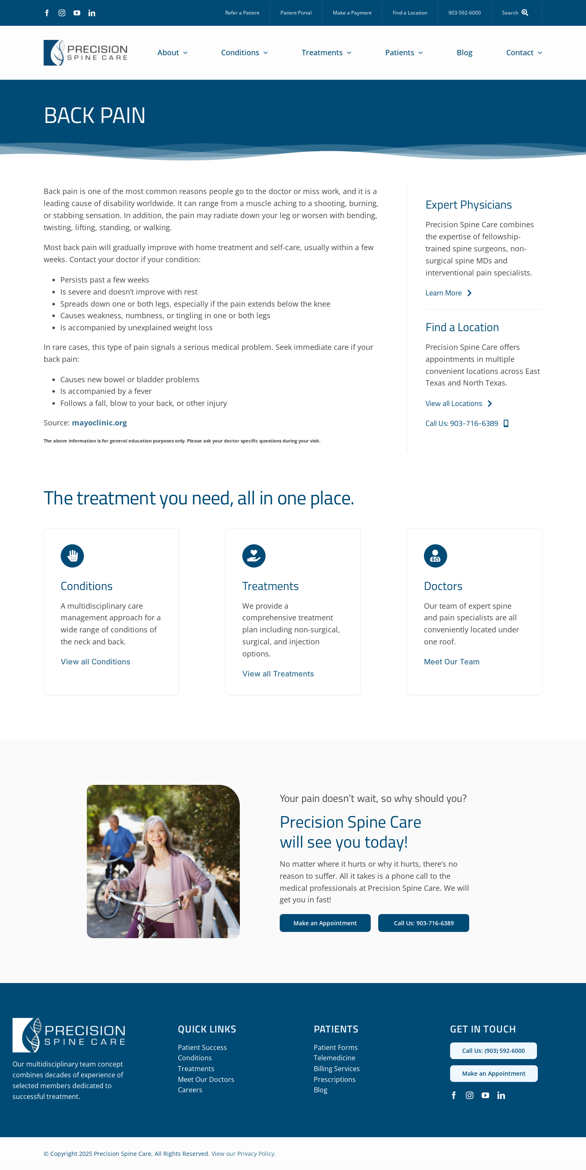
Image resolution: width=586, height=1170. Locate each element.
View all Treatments (278, 673)
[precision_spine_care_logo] (86, 44)
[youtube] (77, 13)
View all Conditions (95, 661)
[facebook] (47, 13)
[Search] (517, 12)
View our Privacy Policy (243, 1154)
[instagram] (62, 13)
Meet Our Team (452, 661)
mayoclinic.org (99, 423)
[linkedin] (92, 13)
